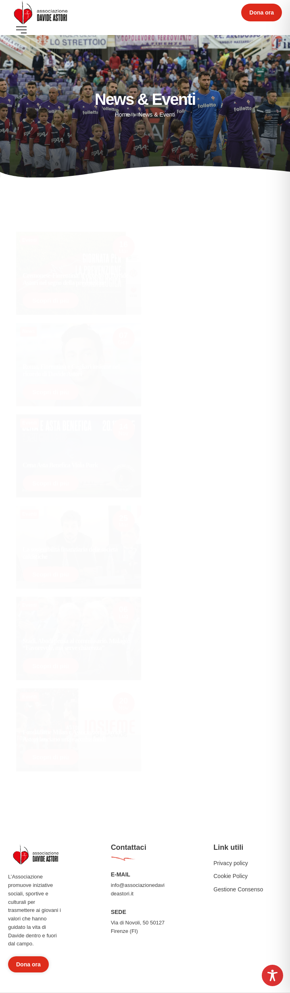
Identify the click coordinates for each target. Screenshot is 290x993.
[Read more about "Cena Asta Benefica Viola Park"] (78, 452)
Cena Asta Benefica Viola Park (60, 462)
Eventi (29, 230)
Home (122, 115)
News (28, 329)
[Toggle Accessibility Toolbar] (272, 975)
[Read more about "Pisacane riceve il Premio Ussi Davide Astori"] (211, 454)
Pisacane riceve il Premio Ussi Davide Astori (209, 464)
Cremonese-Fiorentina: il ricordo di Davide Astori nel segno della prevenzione (75, 270)
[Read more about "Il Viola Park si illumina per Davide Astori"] (211, 363)
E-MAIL (120, 874)
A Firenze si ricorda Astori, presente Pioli (205, 737)
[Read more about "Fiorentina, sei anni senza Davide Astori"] (211, 637)
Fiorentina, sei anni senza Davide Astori (204, 646)
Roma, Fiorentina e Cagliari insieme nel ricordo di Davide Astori (71, 368)
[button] (261, 12)
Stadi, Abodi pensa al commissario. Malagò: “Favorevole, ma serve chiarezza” (76, 641)
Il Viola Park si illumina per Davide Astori (207, 372)
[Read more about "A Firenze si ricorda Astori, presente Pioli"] (211, 728)
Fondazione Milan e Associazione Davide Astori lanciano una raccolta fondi (72, 733)
